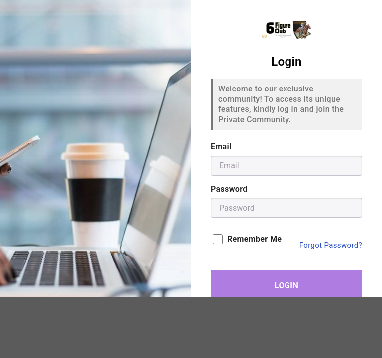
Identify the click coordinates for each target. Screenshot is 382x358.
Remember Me (247, 239)
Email (221, 146)
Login (286, 285)
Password (229, 189)
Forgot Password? (330, 245)
